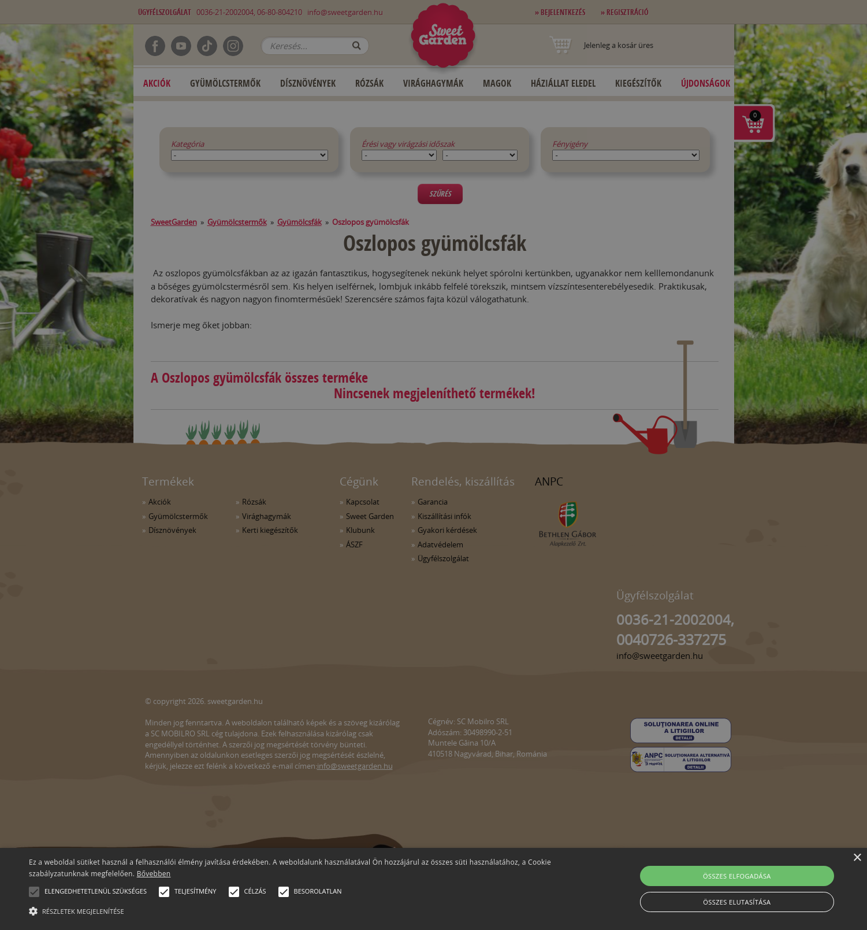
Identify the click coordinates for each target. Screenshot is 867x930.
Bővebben (154, 874)
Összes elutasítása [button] (737, 902)
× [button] (857, 858)
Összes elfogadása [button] (737, 876)
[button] (34, 891)
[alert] (433, 465)
